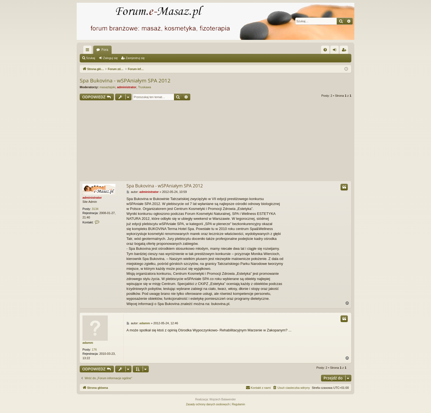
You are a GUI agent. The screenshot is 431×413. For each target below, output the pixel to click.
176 (94, 349)
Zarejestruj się (135, 58)
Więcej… (88, 51)
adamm (87, 342)
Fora (104, 50)
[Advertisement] (215, 141)
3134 (95, 208)
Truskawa (144, 87)
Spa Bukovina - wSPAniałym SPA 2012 (125, 80)
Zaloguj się (110, 58)
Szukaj (90, 58)
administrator (126, 87)
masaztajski (107, 87)
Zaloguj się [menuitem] (336, 51)
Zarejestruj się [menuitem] (345, 51)
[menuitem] (325, 50)
